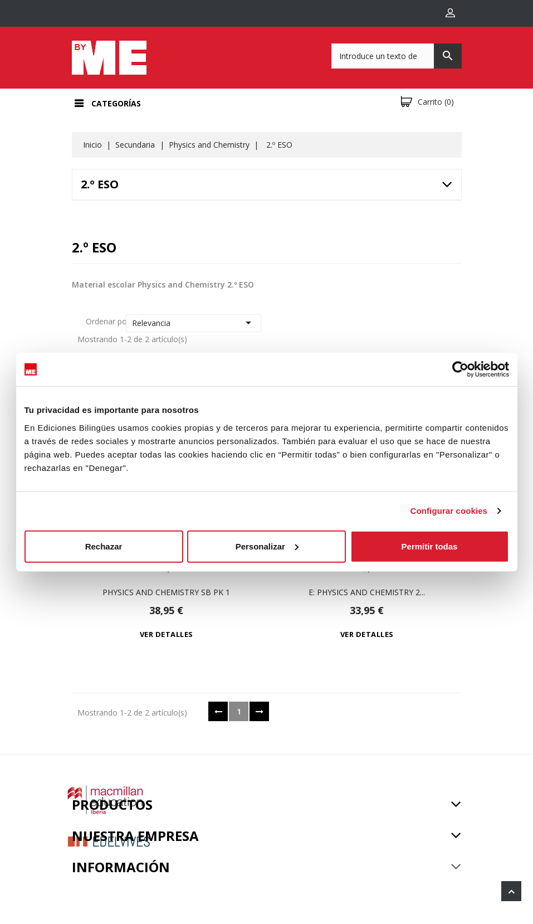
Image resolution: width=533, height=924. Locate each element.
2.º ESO (100, 184)
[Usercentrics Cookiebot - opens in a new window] (460, 369)
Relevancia (193, 322)
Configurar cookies (449, 511)
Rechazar (104, 546)
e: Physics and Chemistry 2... (367, 592)
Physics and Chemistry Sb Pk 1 (166, 592)
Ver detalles (166, 634)
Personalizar (267, 546)
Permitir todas (430, 546)
